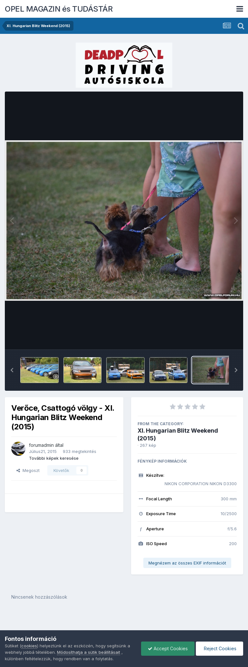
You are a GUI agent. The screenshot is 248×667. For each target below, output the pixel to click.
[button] (12, 370)
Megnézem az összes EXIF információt (187, 562)
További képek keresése (54, 458)
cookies (29, 645)
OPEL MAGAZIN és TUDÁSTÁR (58, 9)
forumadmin (41, 445)
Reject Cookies (219, 648)
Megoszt (28, 470)
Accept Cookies (168, 648)
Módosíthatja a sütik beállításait (88, 652)
